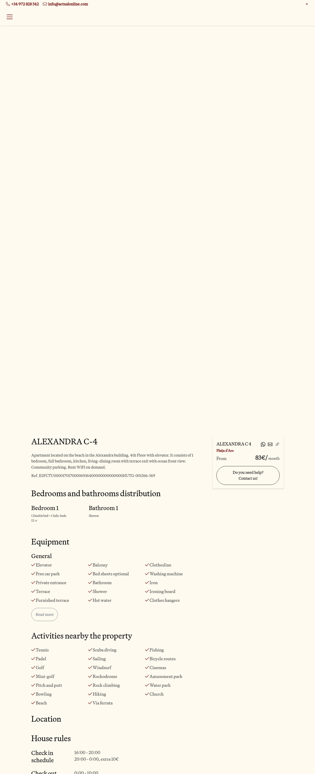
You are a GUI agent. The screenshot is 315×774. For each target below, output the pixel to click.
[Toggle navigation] (9, 17)
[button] (304, 4)
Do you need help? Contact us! (248, 475)
